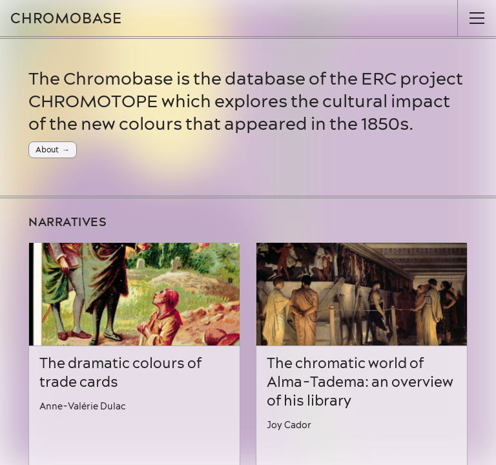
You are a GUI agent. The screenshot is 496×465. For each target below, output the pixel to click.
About (47, 149)
